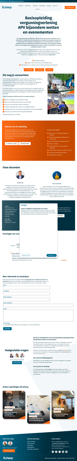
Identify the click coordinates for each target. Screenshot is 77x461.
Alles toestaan (52, 255)
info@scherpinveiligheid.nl (58, 443)
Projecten (21, 5)
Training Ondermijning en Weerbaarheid (61, 415)
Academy (49, 5)
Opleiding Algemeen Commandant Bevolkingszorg (11, 414)
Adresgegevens (30, 447)
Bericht (5, 308)
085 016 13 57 (60, 441)
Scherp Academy (31, 441)
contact (65, 350)
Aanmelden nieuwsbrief (33, 449)
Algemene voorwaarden (50, 458)
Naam (4, 285)
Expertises (27, 5)
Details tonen (25, 255)
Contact (37, 9)
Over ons (55, 5)
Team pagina (30, 445)
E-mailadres (6, 291)
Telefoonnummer (7, 297)
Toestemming (6, 323)
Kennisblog (42, 5)
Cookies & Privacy (61, 458)
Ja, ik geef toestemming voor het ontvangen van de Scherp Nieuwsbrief (22, 324)
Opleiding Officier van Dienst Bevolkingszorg (36, 419)
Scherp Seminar (31, 443)
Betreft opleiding (7, 303)
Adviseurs (35, 5)
